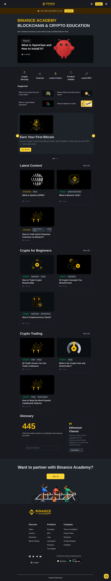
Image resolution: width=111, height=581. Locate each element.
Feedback (67, 545)
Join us (55, 476)
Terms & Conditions (70, 529)
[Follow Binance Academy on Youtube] (40, 556)
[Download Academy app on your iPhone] (62, 561)
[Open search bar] (91, 4)
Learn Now (69, 11)
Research (50, 545)
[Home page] (48, 4)
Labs (49, 537)
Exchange (50, 529)
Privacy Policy (69, 533)
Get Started (25, 149)
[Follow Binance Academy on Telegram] (37, 556)
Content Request (70, 541)
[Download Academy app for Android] (74, 561)
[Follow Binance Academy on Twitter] (33, 556)
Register (99, 4)
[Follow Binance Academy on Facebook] (30, 556)
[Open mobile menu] (106, 4)
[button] (106, 4)
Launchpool (51, 541)
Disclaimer (67, 537)
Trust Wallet (51, 549)
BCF (48, 533)
